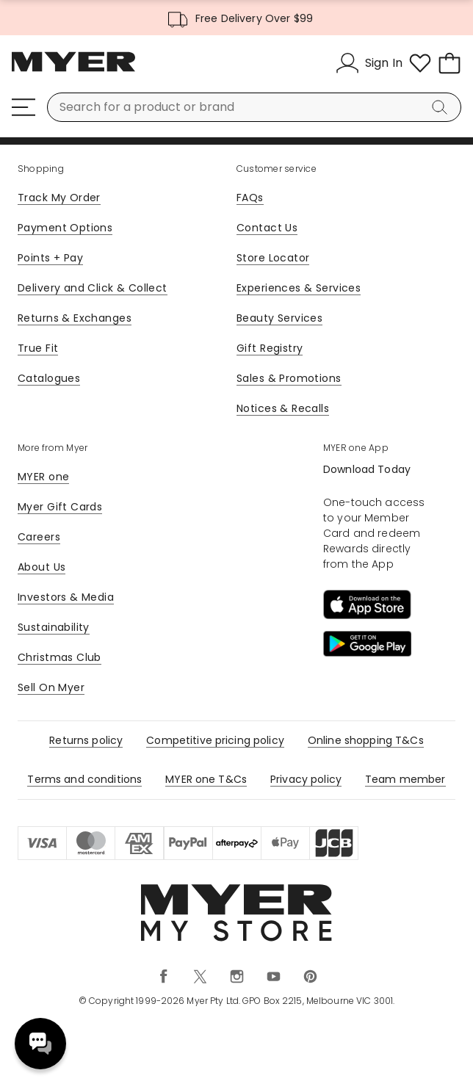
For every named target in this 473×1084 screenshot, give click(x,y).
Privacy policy (306, 779)
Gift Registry (269, 348)
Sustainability (54, 627)
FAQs (250, 197)
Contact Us (266, 227)
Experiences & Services (298, 288)
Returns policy (86, 740)
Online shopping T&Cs (366, 740)
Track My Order (59, 197)
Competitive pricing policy (215, 740)
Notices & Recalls (282, 408)
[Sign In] (369, 63)
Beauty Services (279, 318)
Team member (405, 779)
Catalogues (49, 378)
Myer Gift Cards (60, 506)
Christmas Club (59, 657)
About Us (41, 567)
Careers (39, 537)
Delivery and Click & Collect (92, 288)
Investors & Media (66, 597)
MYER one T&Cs (206, 779)
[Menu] (23, 107)
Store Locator (272, 257)
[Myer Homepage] (73, 69)
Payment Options (65, 227)
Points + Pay (50, 257)
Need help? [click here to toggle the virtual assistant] (40, 1043)
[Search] (442, 107)
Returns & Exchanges (74, 318)
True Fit (38, 348)
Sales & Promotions (289, 378)
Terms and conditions (84, 779)
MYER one (43, 476)
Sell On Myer (51, 687)
